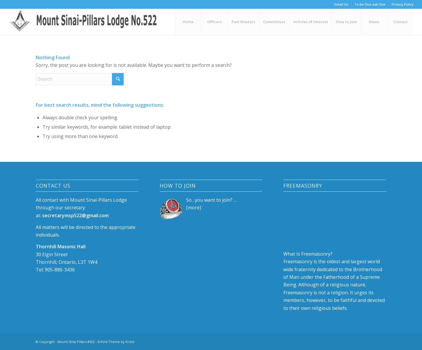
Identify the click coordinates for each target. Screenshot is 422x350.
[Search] (80, 79)
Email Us (341, 4)
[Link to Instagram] (373, 341)
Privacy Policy (403, 4)
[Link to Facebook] (364, 341)
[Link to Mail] (381, 341)
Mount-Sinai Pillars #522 (76, 341)
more (194, 207)
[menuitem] (341, 4)
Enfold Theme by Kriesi (116, 341)
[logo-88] (85, 22)
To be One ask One (369, 4)
